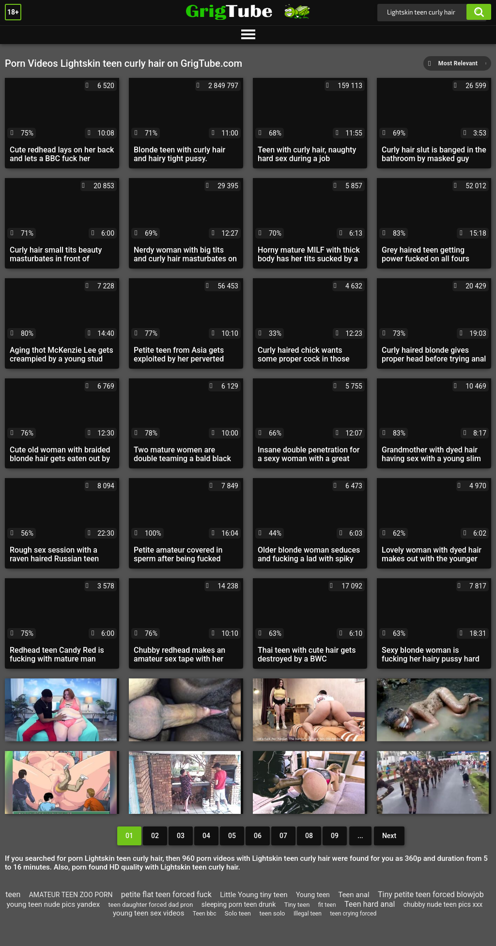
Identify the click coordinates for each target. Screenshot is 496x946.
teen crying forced (353, 913)
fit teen (327, 904)
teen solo (272, 913)
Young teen (313, 895)
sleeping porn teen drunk (239, 904)
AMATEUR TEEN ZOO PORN (71, 895)
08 (309, 836)
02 (155, 836)
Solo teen (238, 913)
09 (335, 836)
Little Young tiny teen (253, 894)
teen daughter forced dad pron (150, 904)
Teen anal (353, 894)
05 (232, 836)
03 (181, 836)
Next (389, 836)
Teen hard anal (369, 904)
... (360, 836)
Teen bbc (205, 913)
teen (12, 894)
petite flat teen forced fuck (166, 894)
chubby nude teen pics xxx (443, 904)
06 (258, 836)
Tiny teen (297, 904)
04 (206, 836)
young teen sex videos (149, 913)
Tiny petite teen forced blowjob (431, 894)
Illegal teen (308, 913)
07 (283, 836)
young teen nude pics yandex (53, 904)
